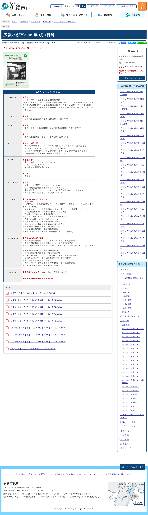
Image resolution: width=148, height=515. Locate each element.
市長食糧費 (127, 304)
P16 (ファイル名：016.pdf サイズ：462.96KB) (31, 349)
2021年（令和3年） (130, 391)
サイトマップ (11, 474)
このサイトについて (94, 474)
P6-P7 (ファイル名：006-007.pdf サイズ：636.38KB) (34, 314)
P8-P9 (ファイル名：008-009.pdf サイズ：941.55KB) (34, 321)
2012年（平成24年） (131, 353)
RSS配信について (44, 474)
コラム (125, 289)
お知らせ (124, 270)
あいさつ (126, 285)
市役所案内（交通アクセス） (120, 474)
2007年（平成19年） (131, 333)
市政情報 (24, 22)
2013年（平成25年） (131, 357)
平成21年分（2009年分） (65, 22)
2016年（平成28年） (131, 369)
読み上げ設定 (109, 6)
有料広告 (124, 440)
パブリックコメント (130, 427)
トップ (14, 22)
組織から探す (27, 474)
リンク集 (124, 435)
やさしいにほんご (127, 6)
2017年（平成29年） (131, 372)
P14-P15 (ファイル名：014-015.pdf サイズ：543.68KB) (36, 342)
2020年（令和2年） (130, 387)
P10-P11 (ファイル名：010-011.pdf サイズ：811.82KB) (36, 328)
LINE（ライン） (128, 422)
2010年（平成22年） (131, 345)
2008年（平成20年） (131, 337)
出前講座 (124, 444)
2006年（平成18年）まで (133, 329)
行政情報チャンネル (130, 317)
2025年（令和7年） (130, 407)
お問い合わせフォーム (132, 78)
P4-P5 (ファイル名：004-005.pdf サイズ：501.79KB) (34, 307)
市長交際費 (127, 300)
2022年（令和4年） (130, 395)
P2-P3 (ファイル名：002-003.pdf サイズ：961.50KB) (34, 300)
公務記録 (126, 296)
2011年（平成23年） (131, 349)
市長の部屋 (125, 274)
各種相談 (124, 431)
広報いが (47, 22)
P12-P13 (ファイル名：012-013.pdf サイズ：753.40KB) (36, 335)
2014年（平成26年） (131, 361)
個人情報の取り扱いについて (69, 474)
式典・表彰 (127, 308)
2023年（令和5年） (130, 399)
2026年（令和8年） (130, 411)
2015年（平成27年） (131, 365)
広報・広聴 (35, 22)
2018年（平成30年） (131, 376)
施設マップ (125, 449)
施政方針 (126, 292)
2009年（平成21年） (131, 341)
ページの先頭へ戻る (134, 467)
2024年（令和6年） (130, 403)
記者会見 (126, 312)
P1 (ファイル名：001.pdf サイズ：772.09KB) (30, 293)
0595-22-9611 (23, 491)
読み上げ (94, 6)
